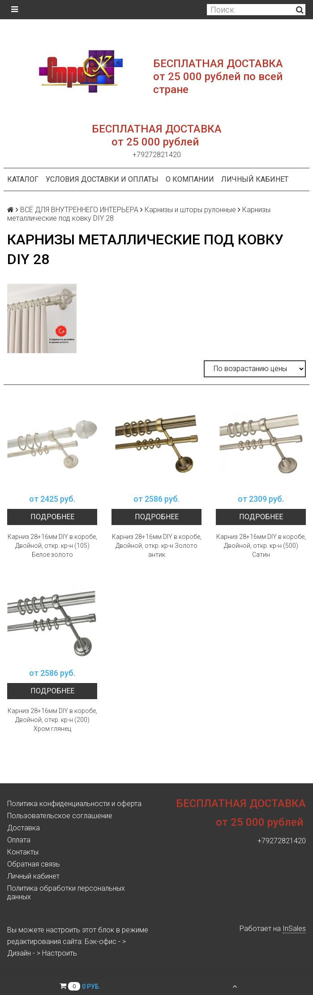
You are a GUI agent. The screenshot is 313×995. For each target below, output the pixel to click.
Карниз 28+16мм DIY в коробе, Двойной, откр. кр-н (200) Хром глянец (52, 719)
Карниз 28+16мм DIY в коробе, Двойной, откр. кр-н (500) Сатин (261, 545)
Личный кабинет (254, 179)
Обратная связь (33, 864)
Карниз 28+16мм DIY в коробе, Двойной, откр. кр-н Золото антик (157, 545)
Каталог (23, 179)
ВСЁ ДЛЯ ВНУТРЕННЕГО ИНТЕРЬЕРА (79, 209)
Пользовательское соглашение (59, 815)
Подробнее (52, 516)
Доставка (23, 828)
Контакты (23, 852)
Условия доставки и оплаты (102, 179)
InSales (294, 928)
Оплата (18, 840)
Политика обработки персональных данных (66, 892)
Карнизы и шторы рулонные (190, 209)
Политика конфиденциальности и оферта (74, 803)
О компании (190, 179)
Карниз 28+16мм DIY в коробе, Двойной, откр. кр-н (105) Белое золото (52, 545)
